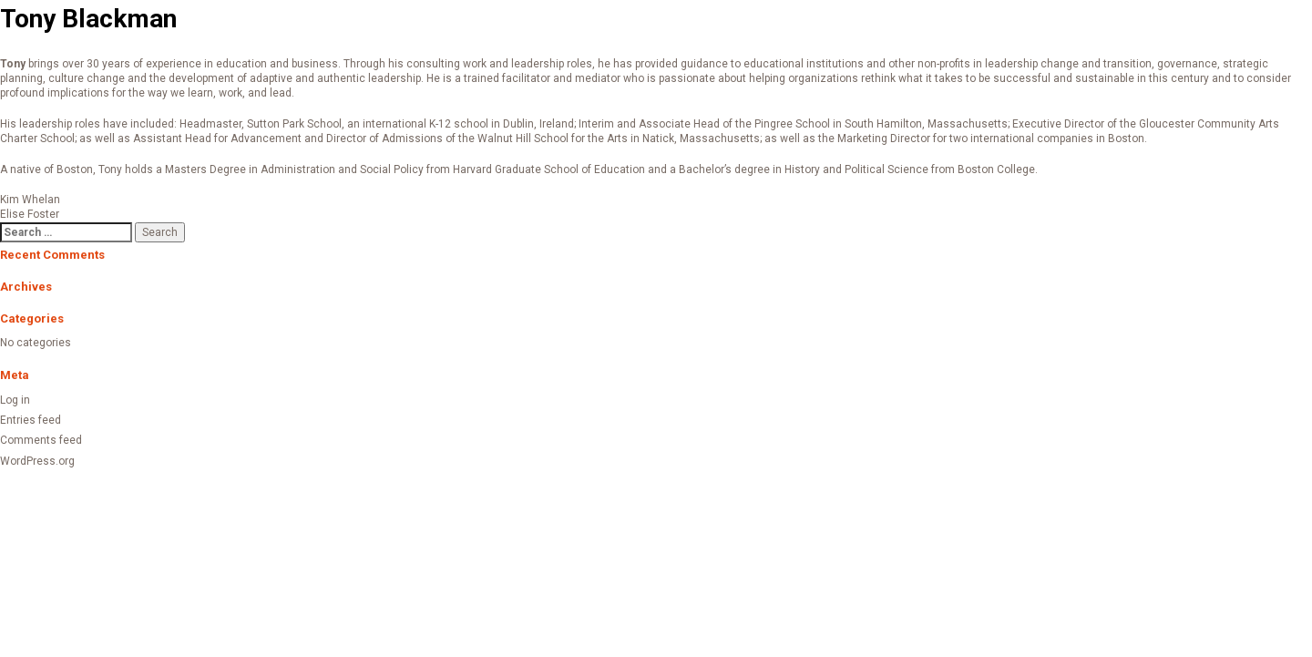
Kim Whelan (30, 199)
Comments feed (41, 440)
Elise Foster (29, 214)
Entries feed (30, 420)
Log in (15, 400)
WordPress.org (37, 461)
